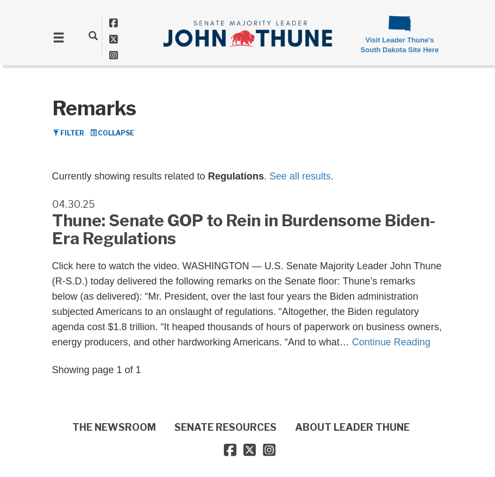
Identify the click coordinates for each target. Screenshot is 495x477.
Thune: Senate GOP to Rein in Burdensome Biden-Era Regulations (243, 229)
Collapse (112, 133)
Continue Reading (391, 342)
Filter (68, 133)
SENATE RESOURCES (225, 427)
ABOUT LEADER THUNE (352, 427)
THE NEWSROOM (114, 427)
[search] (93, 35)
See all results (300, 176)
